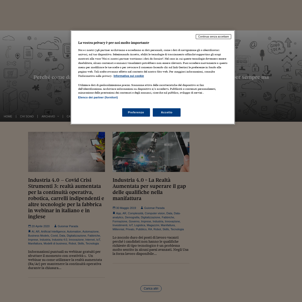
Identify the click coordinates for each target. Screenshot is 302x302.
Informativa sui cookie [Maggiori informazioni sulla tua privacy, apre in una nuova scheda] (129, 75)
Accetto (166, 112)
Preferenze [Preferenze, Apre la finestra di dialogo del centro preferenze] (136, 112)
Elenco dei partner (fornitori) (98, 97)
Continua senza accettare (213, 36)
